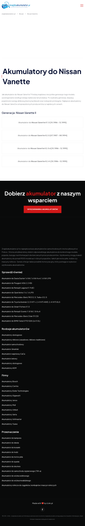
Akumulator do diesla (10, 443)
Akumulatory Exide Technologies (15, 391)
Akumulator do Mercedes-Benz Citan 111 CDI (20, 316)
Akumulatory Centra (10, 386)
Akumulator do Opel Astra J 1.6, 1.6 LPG (18, 292)
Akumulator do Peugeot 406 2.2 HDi (17, 283)
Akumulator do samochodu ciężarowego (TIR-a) (21, 471)
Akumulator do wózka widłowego (15, 476)
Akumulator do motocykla (12, 457)
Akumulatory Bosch (10, 381)
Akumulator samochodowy (13, 344)
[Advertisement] (42, 39)
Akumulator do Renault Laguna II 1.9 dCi (18, 288)
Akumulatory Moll (9, 405)
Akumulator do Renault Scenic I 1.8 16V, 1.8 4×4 (21, 311)
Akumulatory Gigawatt (11, 395)
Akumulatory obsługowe (12, 335)
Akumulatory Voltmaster (12, 419)
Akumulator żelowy (9, 358)
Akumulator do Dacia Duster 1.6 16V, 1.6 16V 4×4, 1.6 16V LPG (26, 278)
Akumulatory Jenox (9, 400)
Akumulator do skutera (11, 466)
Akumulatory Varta (9, 414)
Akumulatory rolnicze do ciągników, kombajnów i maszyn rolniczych (29, 485)
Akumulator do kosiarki (11, 447)
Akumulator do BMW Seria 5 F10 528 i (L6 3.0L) (21, 321)
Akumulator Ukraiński (10, 349)
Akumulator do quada (10, 461)
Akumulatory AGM (9, 368)
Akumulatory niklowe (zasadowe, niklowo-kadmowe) (23, 339)
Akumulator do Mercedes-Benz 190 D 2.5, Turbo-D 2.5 (24, 297)
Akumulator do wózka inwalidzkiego (16, 480)
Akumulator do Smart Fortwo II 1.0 (16, 307)
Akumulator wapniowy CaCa (13, 354)
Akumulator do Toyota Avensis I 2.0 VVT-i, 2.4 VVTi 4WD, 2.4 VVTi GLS (31, 302)
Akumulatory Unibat (10, 410)
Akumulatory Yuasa (9, 424)
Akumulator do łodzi (10, 452)
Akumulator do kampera (11, 438)
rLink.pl (50, 503)
